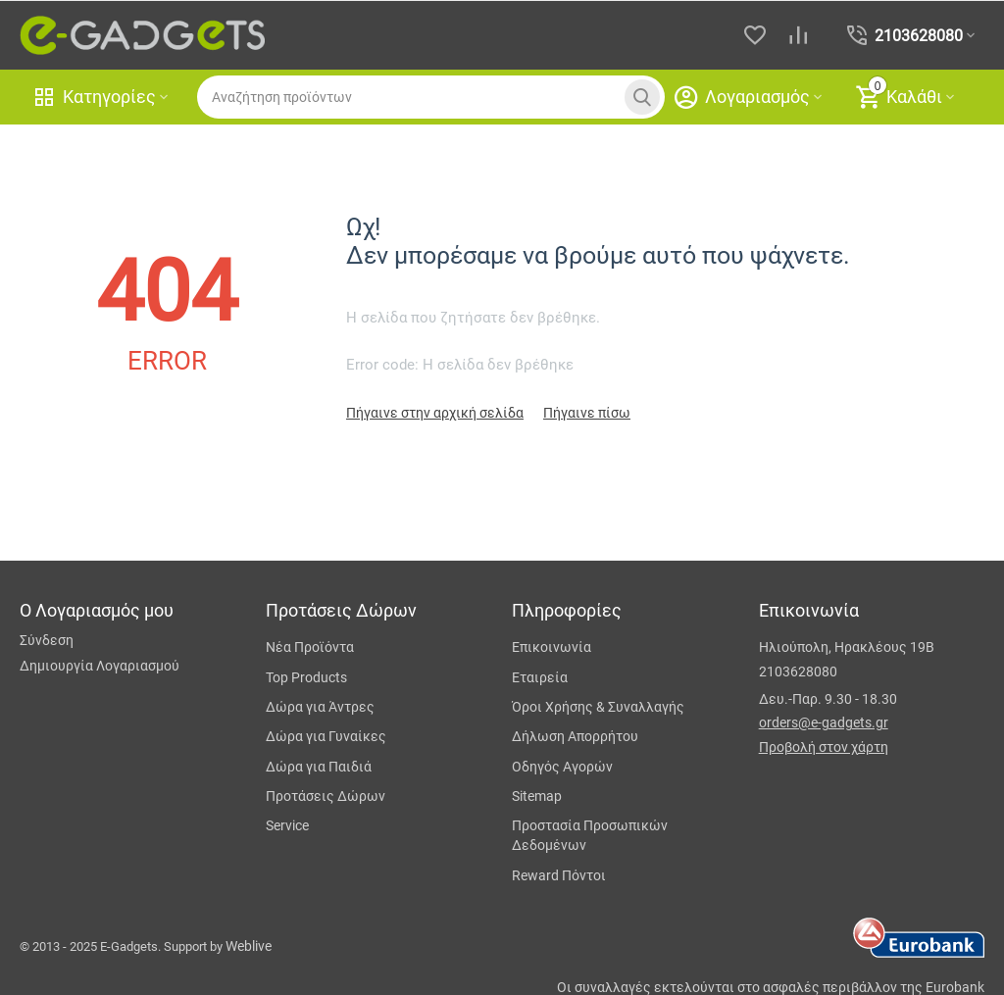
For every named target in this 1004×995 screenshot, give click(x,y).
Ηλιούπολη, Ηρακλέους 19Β (846, 647)
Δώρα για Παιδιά (319, 766)
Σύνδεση (47, 640)
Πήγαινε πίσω (586, 413)
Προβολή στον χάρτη (823, 747)
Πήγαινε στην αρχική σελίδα (435, 413)
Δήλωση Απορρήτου (575, 736)
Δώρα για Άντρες (320, 707)
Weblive (249, 946)
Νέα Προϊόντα (310, 647)
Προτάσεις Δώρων (325, 796)
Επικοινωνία (551, 647)
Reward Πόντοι (559, 875)
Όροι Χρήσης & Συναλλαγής (598, 707)
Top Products (306, 677)
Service (287, 825)
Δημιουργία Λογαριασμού (99, 665)
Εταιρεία (540, 677)
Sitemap (537, 796)
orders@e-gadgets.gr (823, 722)
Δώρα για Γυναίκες (326, 736)
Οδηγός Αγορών (562, 766)
